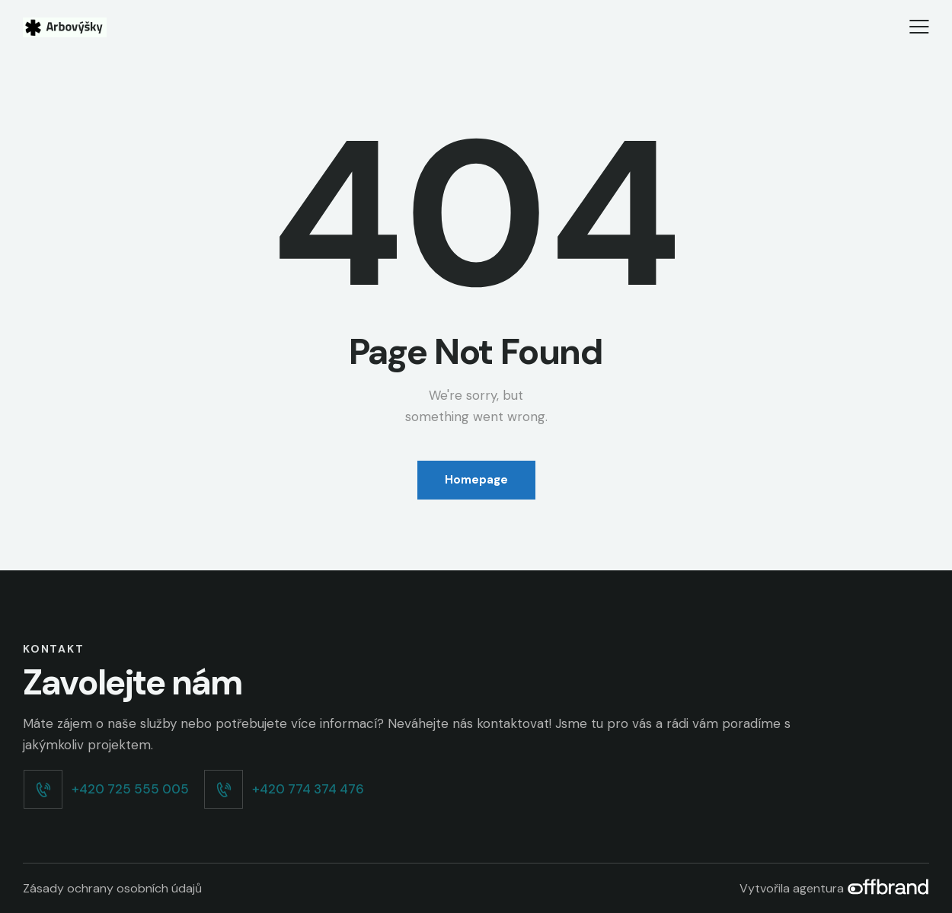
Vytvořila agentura (834, 888)
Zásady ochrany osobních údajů (112, 888)
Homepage (476, 479)
